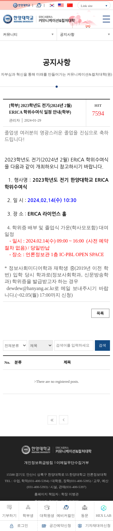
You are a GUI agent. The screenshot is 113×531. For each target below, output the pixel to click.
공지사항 (67, 34)
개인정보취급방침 (38, 463)
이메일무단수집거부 (72, 463)
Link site (87, 6)
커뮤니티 (10, 34)
